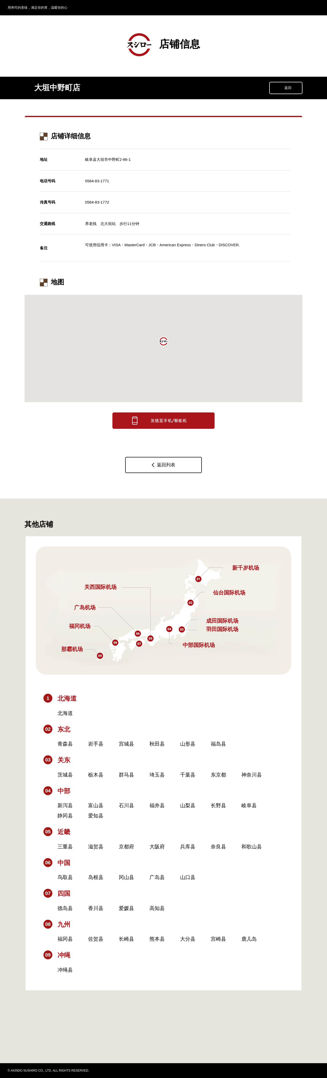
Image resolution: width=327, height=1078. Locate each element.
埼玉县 (157, 775)
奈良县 (218, 846)
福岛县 (218, 744)
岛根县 (95, 877)
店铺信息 (163, 44)
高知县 (157, 908)
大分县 (187, 939)
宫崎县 (218, 939)
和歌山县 (251, 846)
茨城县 (65, 775)
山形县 (187, 744)
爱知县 (95, 815)
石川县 (126, 805)
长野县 (218, 805)
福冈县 (65, 939)
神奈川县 (251, 775)
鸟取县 (65, 877)
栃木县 (95, 775)
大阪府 (157, 846)
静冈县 (65, 815)
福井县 (157, 805)
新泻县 (65, 805)
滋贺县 (95, 846)
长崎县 (126, 939)
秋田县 (157, 744)
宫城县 (126, 744)
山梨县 (187, 805)
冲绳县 (65, 970)
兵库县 (187, 846)
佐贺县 (95, 939)
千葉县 (187, 775)
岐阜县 (249, 805)
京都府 (126, 846)
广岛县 (157, 877)
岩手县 (95, 744)
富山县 (95, 805)
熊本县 (157, 939)
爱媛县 (126, 908)
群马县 (126, 775)
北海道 (65, 713)
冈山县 (126, 877)
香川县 (95, 908)
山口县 (187, 877)
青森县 (65, 744)
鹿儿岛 (249, 939)
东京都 (218, 775)
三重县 (65, 846)
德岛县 (65, 908)
